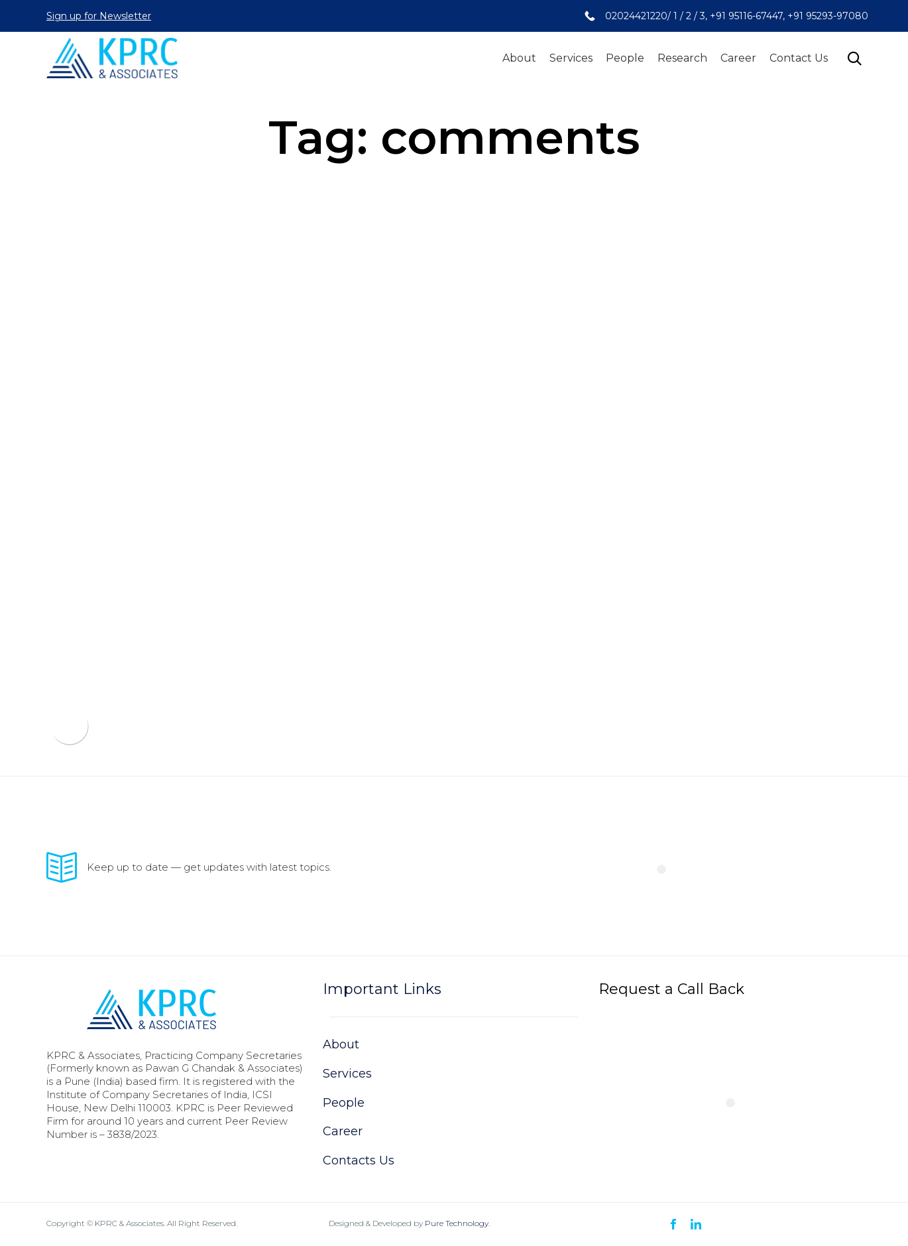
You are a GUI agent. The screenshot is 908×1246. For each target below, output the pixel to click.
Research (682, 58)
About (519, 58)
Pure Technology (456, 1223)
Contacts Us (358, 1160)
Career (738, 58)
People (625, 58)
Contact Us (798, 58)
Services (571, 58)
